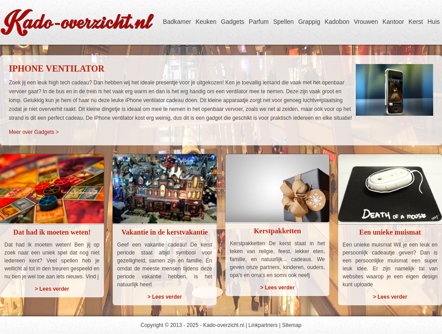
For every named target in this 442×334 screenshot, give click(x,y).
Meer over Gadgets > (34, 132)
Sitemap (291, 325)
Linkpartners (263, 325)
